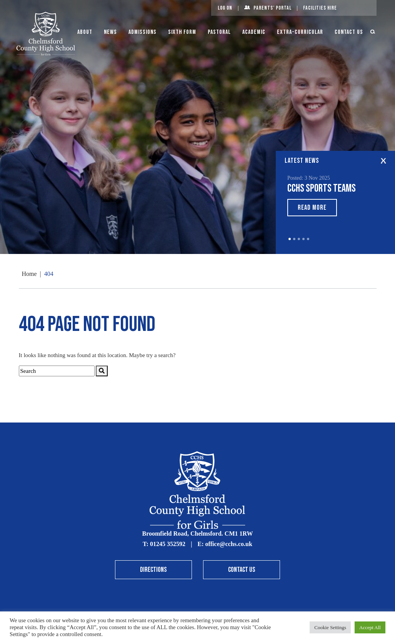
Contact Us (349, 32)
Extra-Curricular (300, 32)
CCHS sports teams (321, 188)
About (84, 32)
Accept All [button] (370, 627)
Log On (225, 8)
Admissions (142, 32)
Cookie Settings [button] (330, 627)
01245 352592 (167, 544)
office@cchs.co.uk (228, 544)
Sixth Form (182, 32)
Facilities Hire (320, 8)
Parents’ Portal (272, 8)
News (110, 32)
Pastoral (219, 32)
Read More (312, 208)
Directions (153, 570)
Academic (253, 32)
